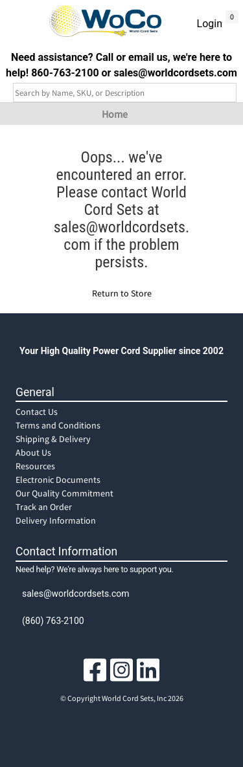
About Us (33, 452)
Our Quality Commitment (64, 493)
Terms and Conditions (58, 425)
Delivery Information (56, 520)
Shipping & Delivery (53, 439)
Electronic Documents (58, 479)
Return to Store (122, 293)
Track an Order (44, 507)
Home (115, 113)
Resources (35, 466)
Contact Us (37, 411)
